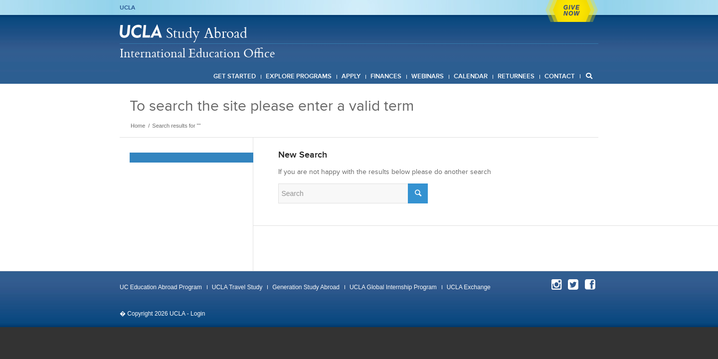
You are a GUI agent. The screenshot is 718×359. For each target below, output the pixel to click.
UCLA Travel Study (237, 287)
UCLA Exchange (469, 287)
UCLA (127, 7)
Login (197, 313)
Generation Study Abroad (306, 287)
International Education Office (197, 53)
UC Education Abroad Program (161, 287)
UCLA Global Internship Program (393, 287)
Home (138, 126)
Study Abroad (206, 32)
